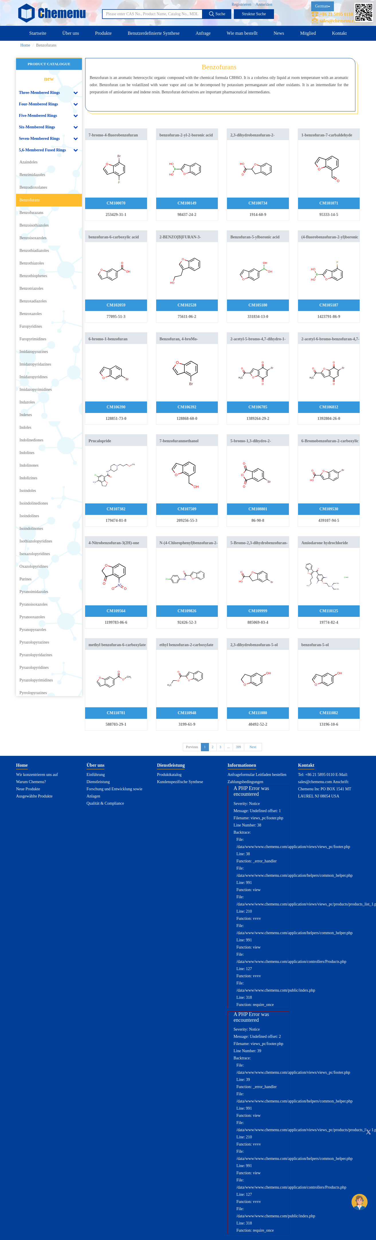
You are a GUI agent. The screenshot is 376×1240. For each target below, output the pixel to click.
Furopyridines (30, 326)
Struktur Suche (254, 14)
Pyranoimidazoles (33, 592)
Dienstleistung (98, 782)
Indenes (25, 415)
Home (25, 45)
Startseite (37, 33)
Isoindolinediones (33, 503)
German (322, 6)
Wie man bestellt (242, 33)
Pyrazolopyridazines (35, 655)
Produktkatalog (169, 774)
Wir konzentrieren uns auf (37, 774)
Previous (192, 747)
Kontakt (339, 33)
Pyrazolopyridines (34, 667)
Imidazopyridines (33, 377)
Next (253, 747)
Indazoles (27, 402)
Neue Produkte (28, 789)
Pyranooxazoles (32, 617)
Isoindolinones (31, 528)
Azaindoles (28, 162)
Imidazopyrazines (33, 351)
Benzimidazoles (32, 175)
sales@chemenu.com (340, 20)
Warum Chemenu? (31, 782)
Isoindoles (27, 490)
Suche (217, 14)
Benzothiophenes (33, 276)
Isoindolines (29, 516)
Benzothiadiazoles (34, 250)
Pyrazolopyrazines (34, 642)
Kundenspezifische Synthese (180, 782)
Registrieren (241, 4)
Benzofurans (29, 200)
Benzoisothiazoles (34, 225)
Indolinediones (31, 440)
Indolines (26, 453)
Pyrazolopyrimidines (36, 680)
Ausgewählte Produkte (34, 796)
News (279, 33)
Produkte (103, 33)
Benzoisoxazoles (32, 238)
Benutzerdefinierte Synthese (154, 33)
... (228, 747)
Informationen (242, 765)
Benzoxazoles (30, 314)
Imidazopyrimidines (35, 389)
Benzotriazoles (31, 288)
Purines (25, 579)
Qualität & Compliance (105, 803)
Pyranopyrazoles (32, 629)
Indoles (25, 427)
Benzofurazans (31, 212)
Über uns (70, 33)
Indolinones (28, 465)
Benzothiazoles (31, 263)
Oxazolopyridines (33, 566)
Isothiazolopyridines (35, 541)
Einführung (96, 774)
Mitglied (308, 33)
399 (238, 747)
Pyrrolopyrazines (33, 693)
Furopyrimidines (32, 339)
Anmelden (264, 4)
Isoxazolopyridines (34, 554)
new (49, 79)
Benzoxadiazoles (33, 301)
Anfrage (203, 33)
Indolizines (28, 478)
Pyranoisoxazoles (33, 604)
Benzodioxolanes (33, 187)
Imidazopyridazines (35, 364)
